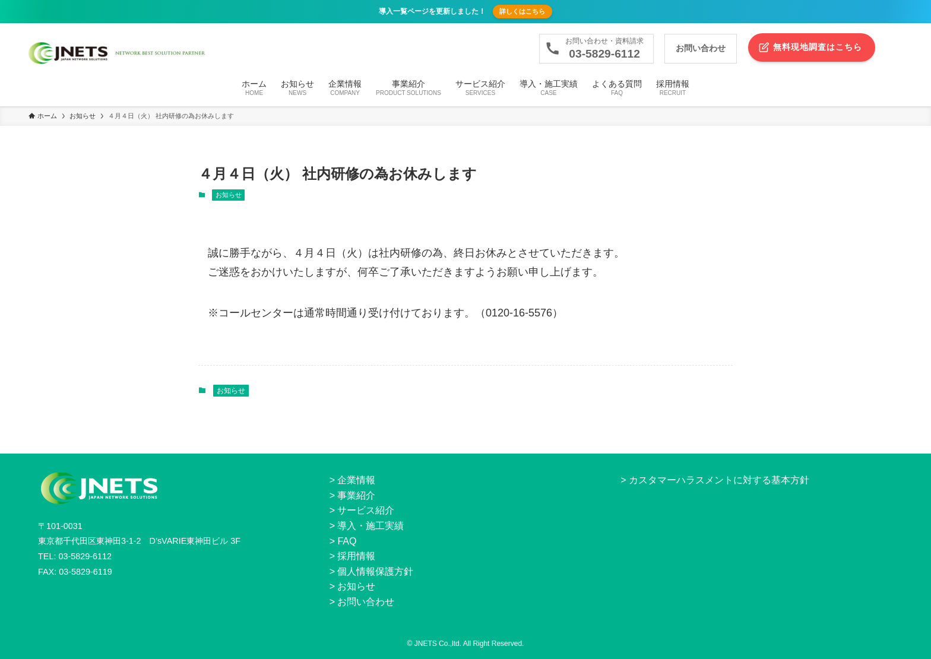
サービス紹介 (365, 510)
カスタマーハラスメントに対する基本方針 (719, 480)
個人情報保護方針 (375, 571)
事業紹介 (356, 495)
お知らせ (229, 194)
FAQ (346, 541)
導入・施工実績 (370, 526)
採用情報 (356, 556)
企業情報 (356, 480)
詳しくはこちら (522, 11)
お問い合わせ (365, 602)
